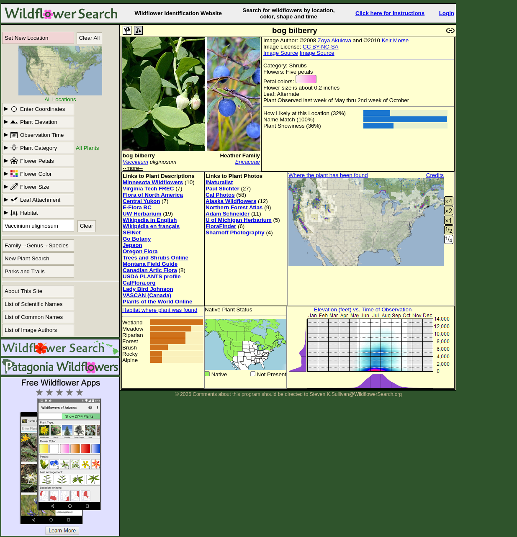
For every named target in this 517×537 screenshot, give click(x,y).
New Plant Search (27, 258)
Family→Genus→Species (37, 245)
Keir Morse (395, 40)
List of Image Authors (31, 330)
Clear (86, 226)
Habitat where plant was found (159, 310)
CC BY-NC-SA (320, 47)
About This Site (23, 291)
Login (446, 13)
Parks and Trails (25, 271)
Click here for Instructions (389, 13)
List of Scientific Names (34, 304)
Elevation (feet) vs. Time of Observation (363, 309)
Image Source (280, 53)
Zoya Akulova (334, 40)
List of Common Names (34, 317)
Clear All (89, 38)
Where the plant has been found (328, 175)
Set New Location (26, 38)
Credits (435, 175)
